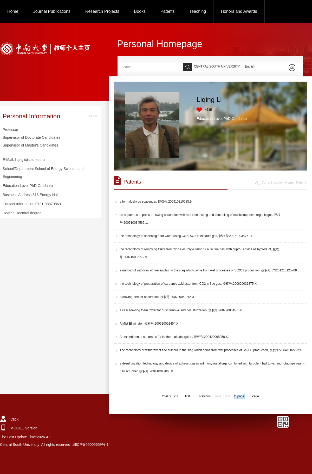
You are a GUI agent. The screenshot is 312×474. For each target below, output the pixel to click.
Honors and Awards (239, 11)
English (250, 66)
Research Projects (102, 11)
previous (205, 396)
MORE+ (94, 116)
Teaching (197, 11)
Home (12, 11)
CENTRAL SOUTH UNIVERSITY (217, 66)
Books (140, 11)
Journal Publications (51, 11)
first (187, 396)
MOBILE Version (23, 428)
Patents (167, 11)
